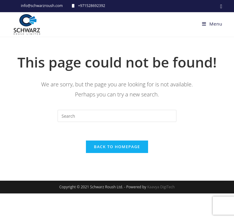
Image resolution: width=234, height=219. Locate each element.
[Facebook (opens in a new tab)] (220, 6)
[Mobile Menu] (212, 24)
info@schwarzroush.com (42, 5)
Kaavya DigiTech (161, 212)
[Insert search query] (117, 116)
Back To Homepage (117, 146)
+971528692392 (91, 5)
